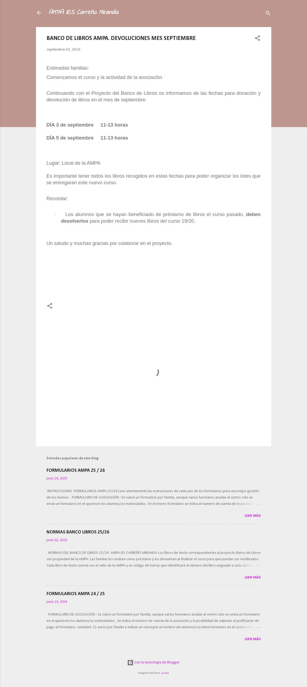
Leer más (253, 516)
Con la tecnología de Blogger (153, 662)
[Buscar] (268, 14)
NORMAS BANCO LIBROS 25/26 (78, 532)
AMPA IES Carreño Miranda (83, 12)
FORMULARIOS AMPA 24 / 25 (76, 593)
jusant (165, 673)
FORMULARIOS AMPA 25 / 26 (76, 470)
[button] (257, 39)
